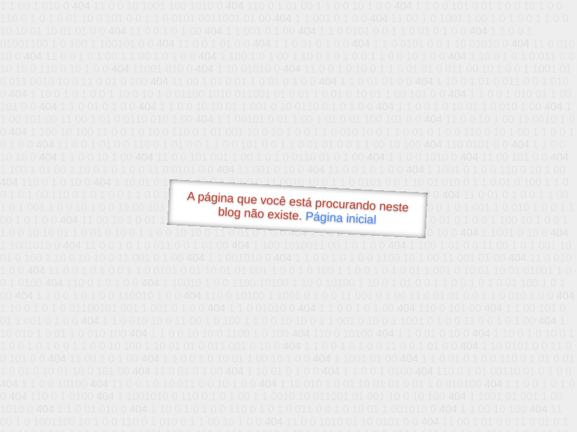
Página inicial (341, 217)
